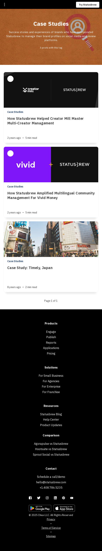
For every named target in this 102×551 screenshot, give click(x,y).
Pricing (51, 353)
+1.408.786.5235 (51, 487)
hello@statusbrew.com (51, 482)
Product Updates (51, 425)
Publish (51, 337)
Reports (51, 342)
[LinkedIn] (55, 498)
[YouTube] (71, 498)
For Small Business (51, 375)
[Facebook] (30, 498)
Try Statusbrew (87, 4)
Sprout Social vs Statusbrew (51, 454)
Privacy (51, 519)
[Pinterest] (63, 498)
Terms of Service (51, 528)
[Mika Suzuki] (10, 228)
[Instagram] (47, 498)
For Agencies (51, 381)
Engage (51, 332)
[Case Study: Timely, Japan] (51, 278)
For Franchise (51, 392)
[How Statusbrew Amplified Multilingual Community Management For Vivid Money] (51, 204)
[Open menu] (4, 4)
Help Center (51, 419)
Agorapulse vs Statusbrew (51, 443)
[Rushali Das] (10, 79)
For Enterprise (51, 386)
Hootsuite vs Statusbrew (51, 449)
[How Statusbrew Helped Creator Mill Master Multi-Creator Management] (51, 129)
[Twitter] (38, 498)
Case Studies (15, 112)
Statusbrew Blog (51, 414)
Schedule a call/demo (51, 477)
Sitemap (51, 536)
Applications (51, 348)
